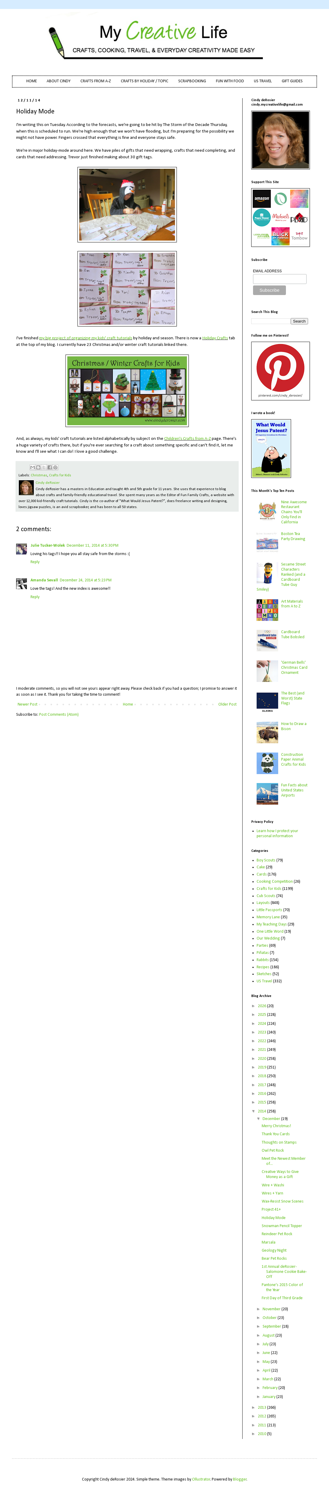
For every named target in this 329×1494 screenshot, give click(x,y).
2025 (262, 1015)
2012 (262, 1416)
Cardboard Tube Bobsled (292, 634)
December (272, 1119)
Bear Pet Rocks (274, 1258)
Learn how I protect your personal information (277, 833)
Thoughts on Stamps (279, 1142)
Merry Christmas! (276, 1126)
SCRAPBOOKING (192, 81)
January (269, 1397)
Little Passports (269, 910)
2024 (262, 1024)
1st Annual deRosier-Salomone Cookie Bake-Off (284, 1271)
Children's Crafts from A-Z (187, 438)
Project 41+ (271, 1209)
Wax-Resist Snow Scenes (283, 1201)
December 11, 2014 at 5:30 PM (92, 545)
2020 (262, 1059)
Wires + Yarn (272, 1193)
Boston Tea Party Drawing (293, 536)
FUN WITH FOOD (230, 81)
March (268, 1379)
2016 (262, 1094)
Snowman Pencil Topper (282, 1226)
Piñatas (263, 953)
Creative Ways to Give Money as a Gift (280, 1174)
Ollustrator (201, 1479)
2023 (262, 1032)
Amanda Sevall (44, 580)
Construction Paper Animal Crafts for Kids (293, 760)
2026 (262, 1006)
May (267, 1362)
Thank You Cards (276, 1134)
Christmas (39, 475)
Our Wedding (268, 938)
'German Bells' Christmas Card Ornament (294, 667)
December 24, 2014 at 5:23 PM (86, 580)
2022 (262, 1041)
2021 (262, 1050)
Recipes (263, 967)
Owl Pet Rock (273, 1150)
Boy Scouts (266, 860)
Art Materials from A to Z (292, 604)
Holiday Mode (274, 1218)
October (270, 1318)
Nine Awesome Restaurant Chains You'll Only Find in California (294, 512)
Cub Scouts (266, 896)
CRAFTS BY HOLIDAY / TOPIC (144, 81)
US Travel (264, 981)
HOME (31, 81)
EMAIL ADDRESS (267, 271)
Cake (261, 867)
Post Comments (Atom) (59, 714)
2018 (262, 1076)
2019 (262, 1067)
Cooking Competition (275, 881)
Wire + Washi (273, 1185)
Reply (35, 562)
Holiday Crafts (215, 338)
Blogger (240, 1479)
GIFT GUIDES (292, 81)
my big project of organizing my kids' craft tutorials (85, 338)
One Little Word (270, 931)
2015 (262, 1102)
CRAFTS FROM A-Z (95, 81)
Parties (262, 945)
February (270, 1388)
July (266, 1344)
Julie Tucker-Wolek (48, 545)
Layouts (263, 903)
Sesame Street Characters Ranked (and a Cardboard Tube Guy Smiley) (281, 577)
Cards (262, 874)
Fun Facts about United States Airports (294, 790)
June (267, 1353)
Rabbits (263, 960)
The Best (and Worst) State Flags (292, 698)
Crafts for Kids (60, 475)
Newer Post (27, 704)
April (267, 1370)
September (272, 1326)
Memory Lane (268, 917)
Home (128, 704)
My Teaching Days (272, 924)
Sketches (264, 974)
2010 (262, 1434)
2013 (262, 1407)
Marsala (268, 1242)
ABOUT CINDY (59, 81)
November (272, 1309)
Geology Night (274, 1250)
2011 (262, 1425)
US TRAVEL (263, 81)
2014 (262, 1111)
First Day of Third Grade (282, 1298)
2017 (262, 1085)
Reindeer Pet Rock (277, 1234)
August (269, 1335)
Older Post (227, 704)
